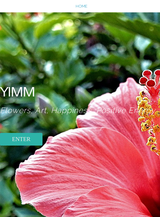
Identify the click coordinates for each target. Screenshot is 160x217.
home (81, 6)
